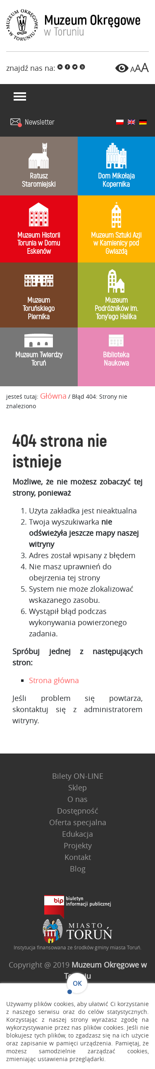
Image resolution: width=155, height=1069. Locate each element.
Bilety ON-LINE (77, 776)
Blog (78, 869)
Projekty (78, 845)
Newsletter (40, 122)
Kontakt (77, 857)
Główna (53, 396)
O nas (77, 799)
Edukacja (77, 834)
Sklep (77, 787)
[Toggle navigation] (19, 96)
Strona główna (55, 677)
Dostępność (77, 811)
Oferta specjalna (77, 822)
